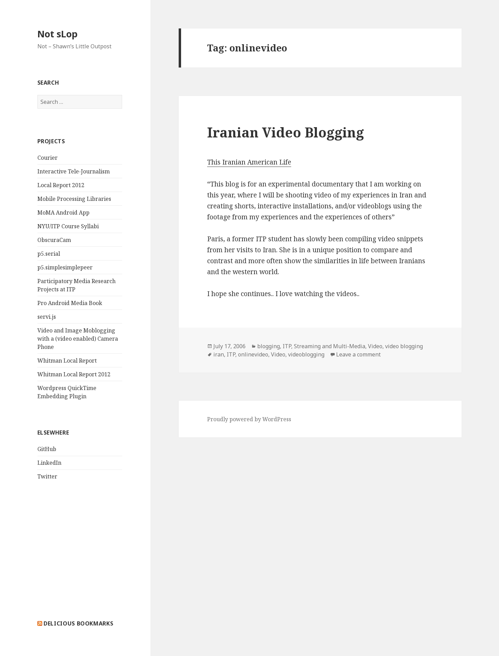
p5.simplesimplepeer (65, 267)
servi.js (46, 316)
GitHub (46, 449)
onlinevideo (253, 354)
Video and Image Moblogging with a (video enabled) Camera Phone (77, 339)
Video (375, 346)
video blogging (404, 346)
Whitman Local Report (67, 360)
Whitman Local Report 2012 (73, 374)
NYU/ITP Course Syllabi (68, 226)
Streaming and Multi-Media (329, 346)
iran (218, 354)
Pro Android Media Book (69, 303)
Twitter (47, 476)
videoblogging (306, 354)
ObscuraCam (54, 240)
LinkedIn (49, 462)
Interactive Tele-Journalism (73, 171)
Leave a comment (358, 354)
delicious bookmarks (78, 623)
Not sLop (57, 33)
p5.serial (48, 253)
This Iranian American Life (249, 162)
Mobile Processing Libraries (74, 199)
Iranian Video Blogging (285, 132)
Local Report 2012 (60, 185)
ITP (287, 346)
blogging (268, 346)
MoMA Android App (63, 212)
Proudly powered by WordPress (249, 419)
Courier (47, 157)
